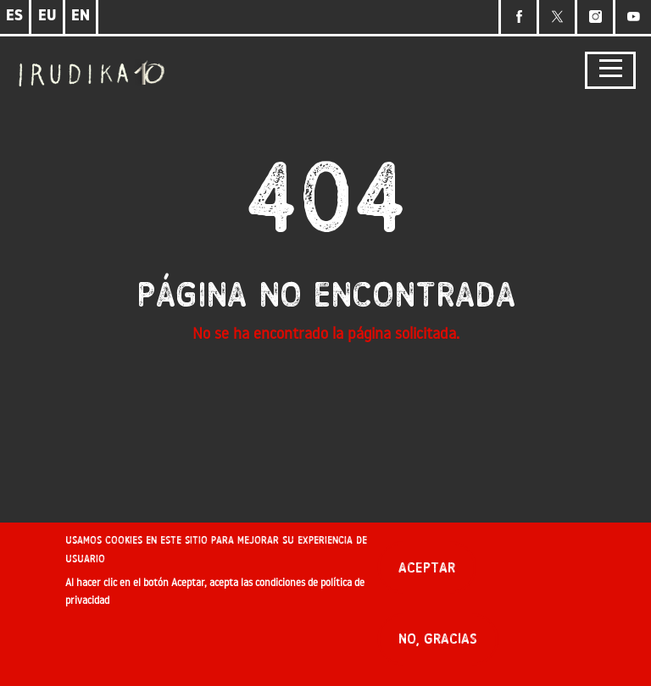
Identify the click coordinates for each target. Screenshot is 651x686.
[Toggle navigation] (610, 71)
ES (14, 16)
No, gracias (437, 642)
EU (47, 16)
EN (80, 16)
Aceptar (426, 571)
